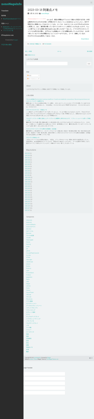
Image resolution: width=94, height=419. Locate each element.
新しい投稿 (28, 51)
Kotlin (28, 266)
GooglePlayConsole (32, 253)
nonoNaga (45, 13)
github (28, 251)
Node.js (28, 268)
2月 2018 (27, 199)
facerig (28, 244)
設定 (27, 340)
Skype (28, 284)
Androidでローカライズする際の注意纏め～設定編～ (41, 129)
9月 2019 (27, 164)
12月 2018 (27, 177)
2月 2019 (27, 173)
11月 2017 (27, 204)
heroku (28, 255)
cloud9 (28, 237)
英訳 (27, 336)
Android (29, 222)
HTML (28, 257)
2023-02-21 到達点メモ (32, 137)
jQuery (28, 264)
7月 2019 (27, 168)
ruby (27, 281)
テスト (28, 314)
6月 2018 (27, 190)
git (27, 248)
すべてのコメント (33, 79)
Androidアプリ (30, 227)
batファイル (29, 231)
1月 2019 (27, 175)
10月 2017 (27, 206)
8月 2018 (27, 186)
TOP (91, 358)
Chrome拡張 (30, 235)
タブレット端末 (30, 312)
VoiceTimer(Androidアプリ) (12, 19)
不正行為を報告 (6, 44)
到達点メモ (38, 44)
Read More (85, 39)
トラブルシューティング (33, 319)
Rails (28, 279)
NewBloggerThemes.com (52, 359)
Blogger (15, 40)
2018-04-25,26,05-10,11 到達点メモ (36, 110)
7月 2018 (27, 188)
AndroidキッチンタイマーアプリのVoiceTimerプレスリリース (12, 27)
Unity (28, 288)
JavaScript (31, 44)
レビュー (28, 330)
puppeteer (29, 277)
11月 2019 (27, 160)
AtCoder (28, 229)
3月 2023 (27, 153)
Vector (28, 290)
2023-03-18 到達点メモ (43, 10)
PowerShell (30, 273)
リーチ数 (28, 327)
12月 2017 (27, 201)
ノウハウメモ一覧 (8, 30)
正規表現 (28, 338)
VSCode (28, 297)
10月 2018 (27, 182)
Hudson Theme (33, 359)
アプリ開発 (29, 301)
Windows (29, 299)
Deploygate (29, 240)
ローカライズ (30, 332)
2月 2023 (27, 155)
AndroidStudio (31, 224)
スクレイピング (30, 310)
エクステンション (31, 303)
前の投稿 (89, 51)
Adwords (29, 220)
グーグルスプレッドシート (34, 305)
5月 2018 (27, 193)
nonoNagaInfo (11, 4)
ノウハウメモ (30, 321)
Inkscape (29, 259)
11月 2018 (27, 179)
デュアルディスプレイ (32, 316)
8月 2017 (27, 210)
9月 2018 (27, 184)
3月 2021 (27, 158)
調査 (27, 345)
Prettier (28, 275)
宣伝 (27, 343)
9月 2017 (27, 208)
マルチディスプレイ (32, 323)
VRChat (28, 294)
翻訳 (27, 351)
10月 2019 (27, 162)
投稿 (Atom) (31, 55)
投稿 (29, 75)
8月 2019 (27, 166)
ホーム (59, 51)
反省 (27, 349)
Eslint (28, 242)
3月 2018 (27, 197)
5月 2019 (27, 171)
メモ (27, 325)
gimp (27, 246)
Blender (28, 233)
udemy (28, 286)
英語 (27, 334)
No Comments (47, 44)
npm (27, 270)
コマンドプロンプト (32, 308)
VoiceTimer (30, 292)
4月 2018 (27, 195)
